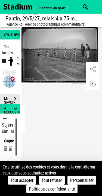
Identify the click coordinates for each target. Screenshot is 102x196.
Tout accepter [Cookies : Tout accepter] (22, 180)
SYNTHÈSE (12, 34)
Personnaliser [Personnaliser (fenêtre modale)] (82, 180)
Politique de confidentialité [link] (52, 189)
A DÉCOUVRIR (12, 109)
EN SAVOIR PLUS (12, 99)
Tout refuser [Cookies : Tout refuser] (52, 180)
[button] (9, 81)
